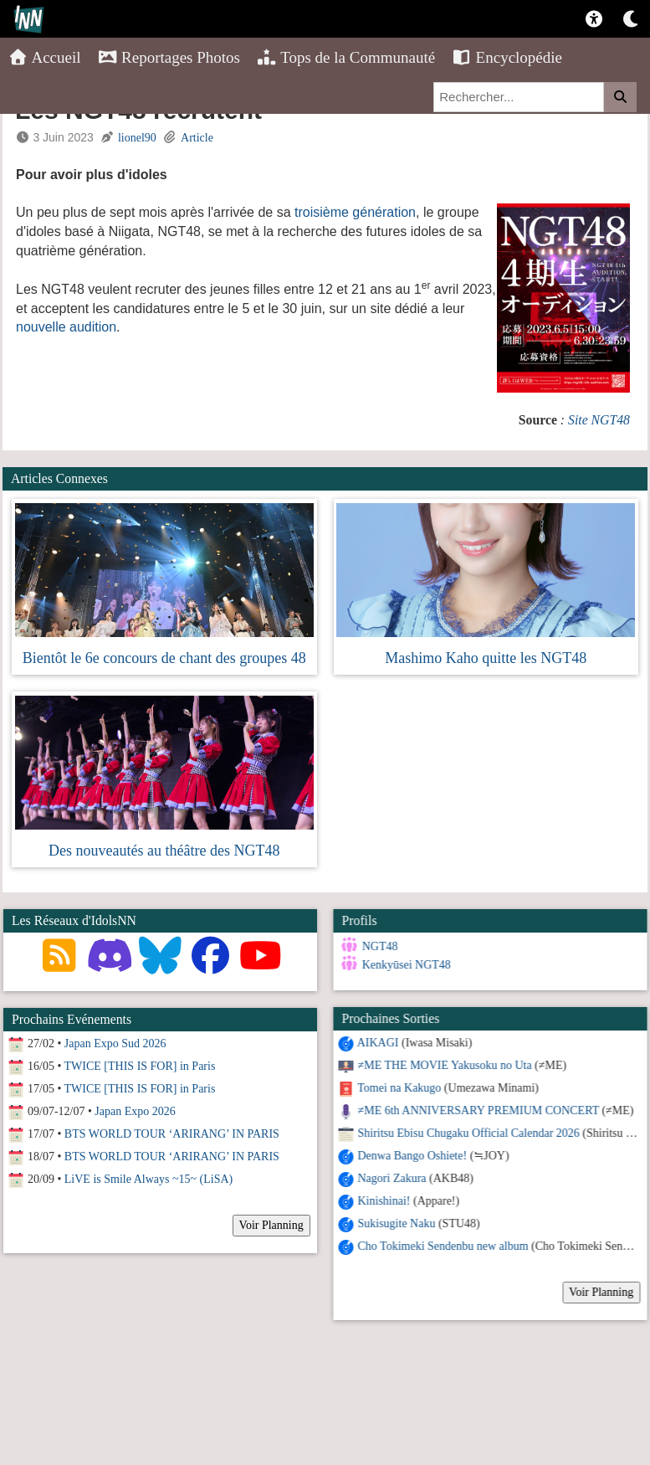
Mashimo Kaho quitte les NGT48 (485, 658)
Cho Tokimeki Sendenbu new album (442, 1246)
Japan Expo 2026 (135, 1111)
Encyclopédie (507, 57)
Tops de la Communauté (346, 57)
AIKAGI (377, 1042)
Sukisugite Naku (396, 1223)
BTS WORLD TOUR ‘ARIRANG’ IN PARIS (171, 1134)
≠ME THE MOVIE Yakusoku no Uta (444, 1065)
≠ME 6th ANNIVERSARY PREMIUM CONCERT (477, 1110)
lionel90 (137, 137)
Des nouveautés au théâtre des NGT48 (164, 850)
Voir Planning (601, 1292)
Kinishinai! (383, 1201)
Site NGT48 (599, 420)
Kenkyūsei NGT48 (405, 965)
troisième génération (355, 212)
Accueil (44, 57)
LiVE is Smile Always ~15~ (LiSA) (148, 1179)
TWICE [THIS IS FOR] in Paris (140, 1066)
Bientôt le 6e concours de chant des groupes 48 (164, 658)
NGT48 (379, 946)
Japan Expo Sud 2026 (115, 1043)
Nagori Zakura (391, 1178)
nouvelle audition (66, 327)
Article (197, 137)
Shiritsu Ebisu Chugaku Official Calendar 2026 (468, 1133)
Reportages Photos (169, 57)
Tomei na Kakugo (399, 1088)
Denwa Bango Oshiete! (412, 1155)
